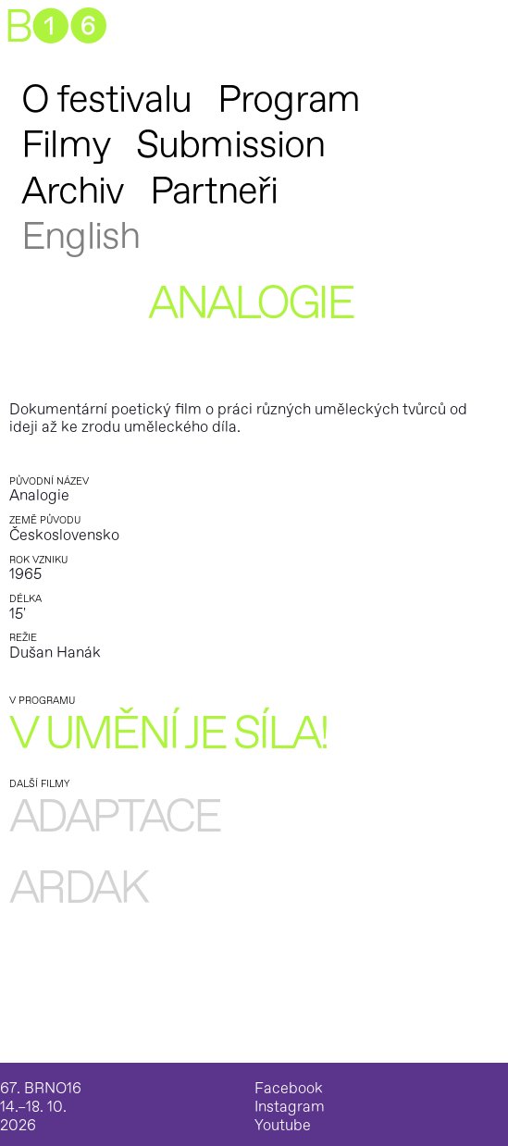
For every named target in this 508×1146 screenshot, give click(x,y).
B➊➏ (55, 27)
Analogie (39, 496)
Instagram (289, 1107)
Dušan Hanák (55, 653)
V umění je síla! (168, 735)
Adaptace (114, 818)
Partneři (214, 191)
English (80, 237)
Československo (64, 535)
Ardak (78, 889)
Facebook (288, 1089)
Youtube (282, 1126)
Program (288, 100)
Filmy (65, 145)
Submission (231, 145)
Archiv (72, 191)
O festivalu (106, 100)
